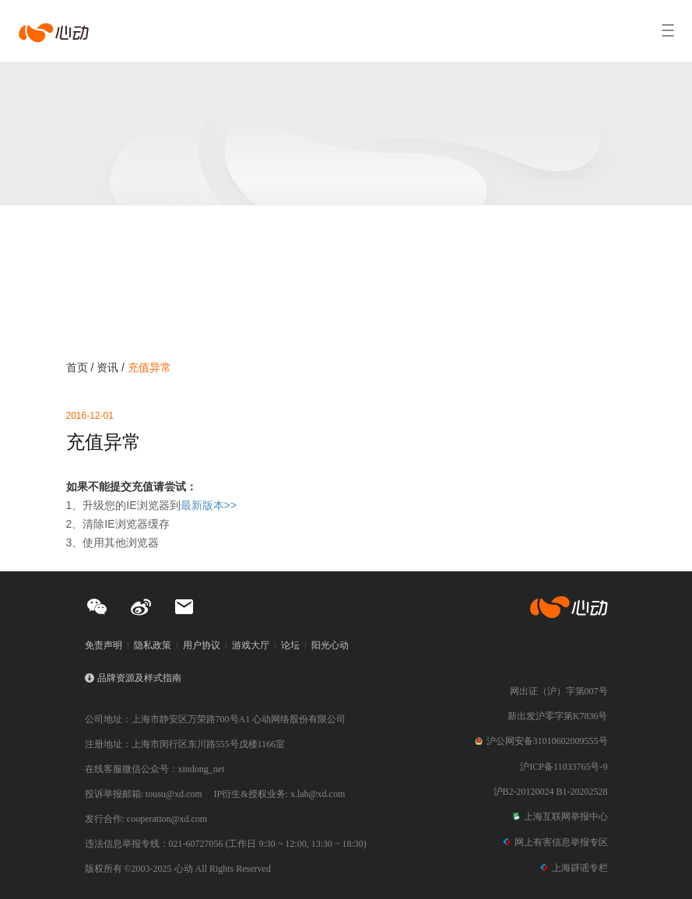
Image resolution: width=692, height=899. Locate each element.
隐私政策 (152, 645)
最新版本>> (209, 505)
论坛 (290, 645)
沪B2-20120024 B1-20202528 (551, 791)
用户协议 (201, 645)
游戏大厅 (250, 645)
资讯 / (112, 367)
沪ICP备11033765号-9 (563, 766)
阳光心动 (330, 645)
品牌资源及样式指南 (139, 677)
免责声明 (103, 645)
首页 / (81, 367)
